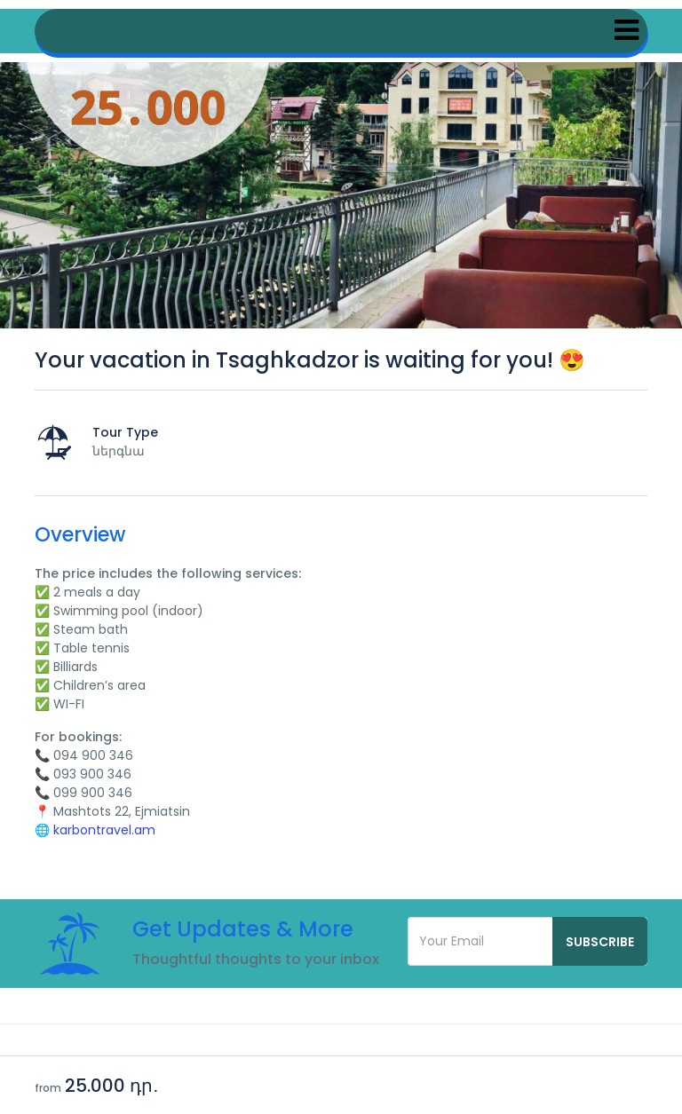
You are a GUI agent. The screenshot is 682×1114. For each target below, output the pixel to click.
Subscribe (600, 942)
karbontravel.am (104, 830)
